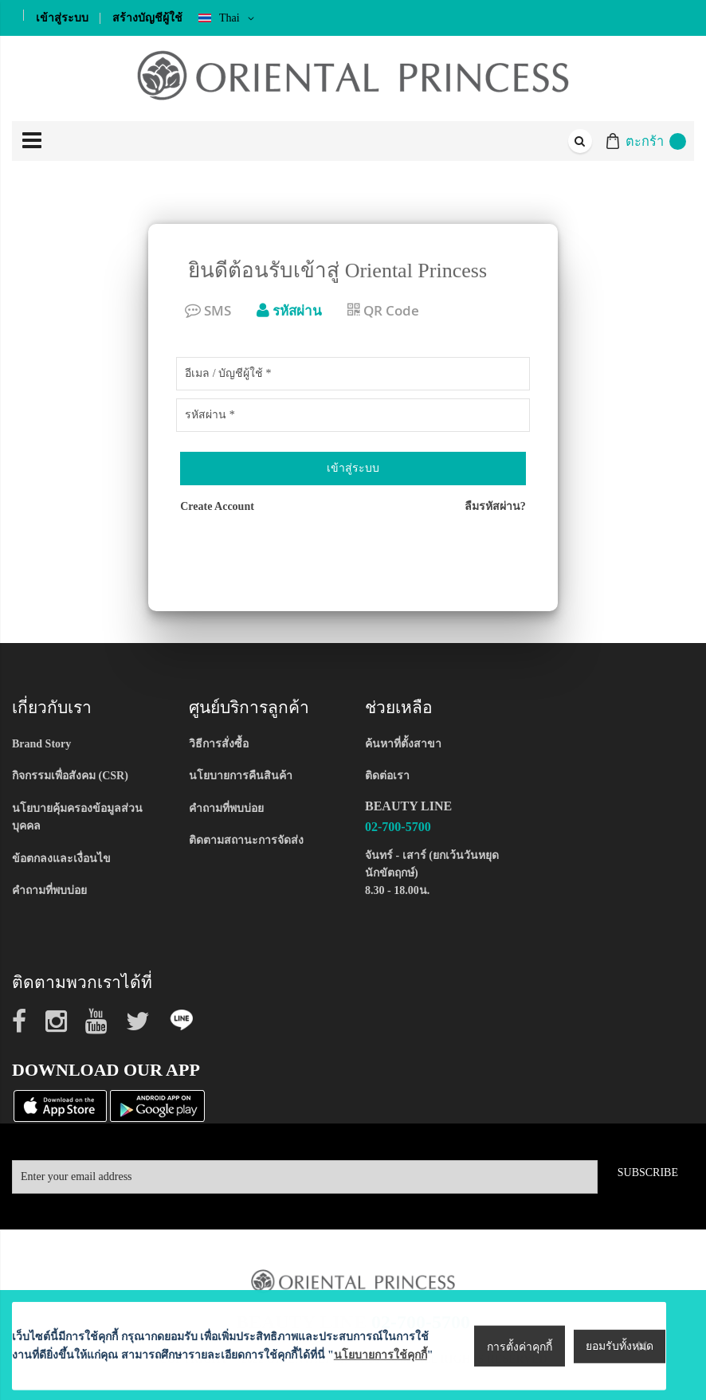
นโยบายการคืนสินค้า (240, 776)
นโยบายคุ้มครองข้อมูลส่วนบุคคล (77, 817)
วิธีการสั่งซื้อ (219, 744)
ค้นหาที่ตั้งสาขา (403, 744)
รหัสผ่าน (289, 310)
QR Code (383, 310)
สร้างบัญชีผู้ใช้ (147, 18)
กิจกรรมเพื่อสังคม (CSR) (70, 776)
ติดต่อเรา (387, 776)
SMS (208, 310)
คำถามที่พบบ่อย (49, 890)
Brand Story (41, 744)
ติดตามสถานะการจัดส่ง (246, 840)
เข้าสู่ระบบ (62, 18)
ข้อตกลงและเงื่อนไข (61, 859)
